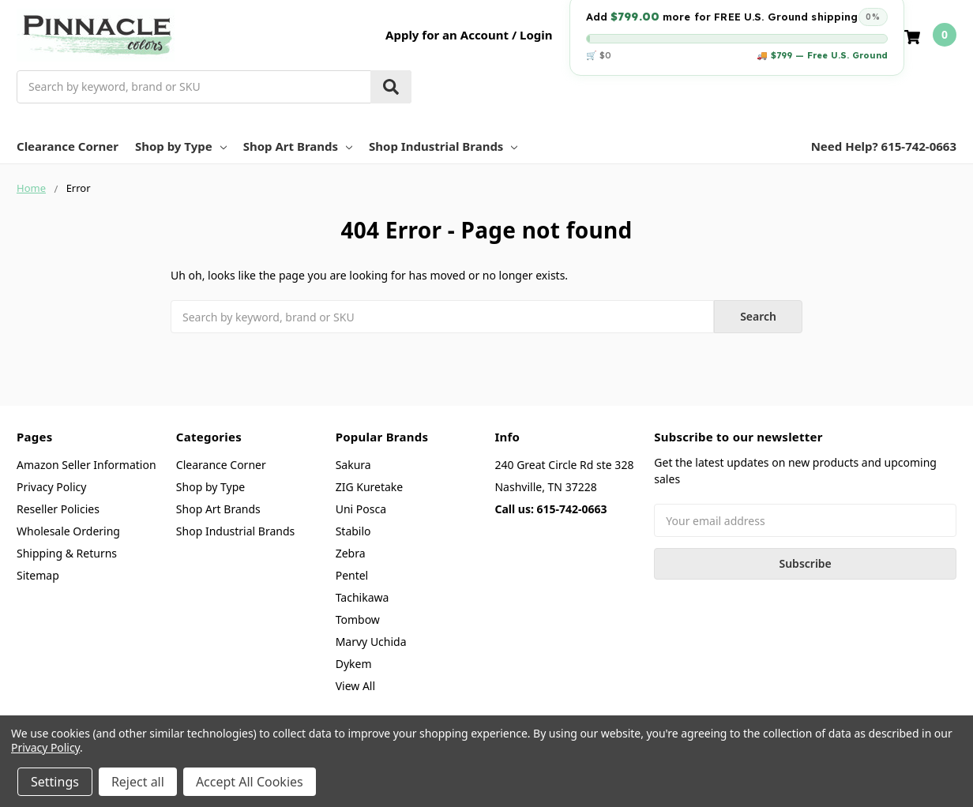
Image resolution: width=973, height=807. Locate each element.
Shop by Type (181, 146)
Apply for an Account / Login (468, 35)
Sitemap (38, 575)
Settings (55, 781)
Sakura (353, 464)
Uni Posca (361, 508)
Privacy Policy (51, 486)
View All (355, 685)
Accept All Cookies (249, 781)
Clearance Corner (67, 146)
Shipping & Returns (67, 553)
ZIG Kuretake (370, 486)
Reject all (137, 781)
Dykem (354, 663)
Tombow (358, 619)
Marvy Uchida (371, 641)
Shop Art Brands (297, 146)
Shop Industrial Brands (443, 146)
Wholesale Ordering (68, 531)
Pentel (352, 575)
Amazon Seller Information (86, 464)
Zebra (351, 553)
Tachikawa (362, 597)
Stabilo (353, 531)
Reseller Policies (58, 508)
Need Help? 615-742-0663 (883, 146)
